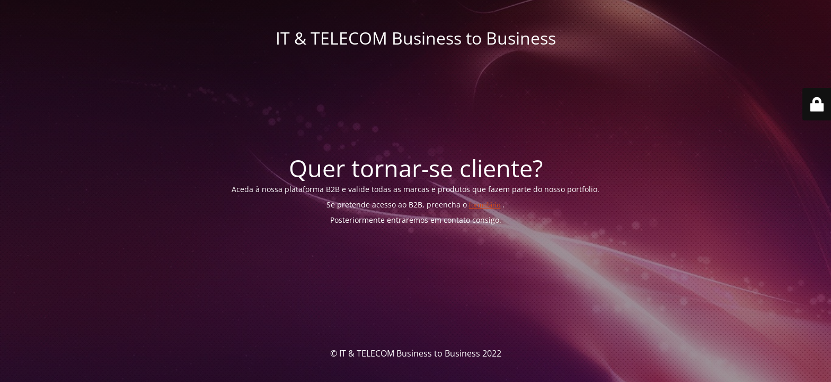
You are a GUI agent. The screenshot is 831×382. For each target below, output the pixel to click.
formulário (485, 205)
